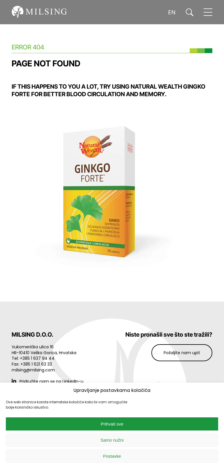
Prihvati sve (112, 423)
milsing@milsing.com (33, 370)
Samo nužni (111, 440)
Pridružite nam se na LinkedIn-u (47, 381)
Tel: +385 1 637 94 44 (33, 358)
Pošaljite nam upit (182, 353)
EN (172, 12)
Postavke (112, 456)
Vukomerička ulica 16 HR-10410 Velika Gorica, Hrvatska (44, 350)
